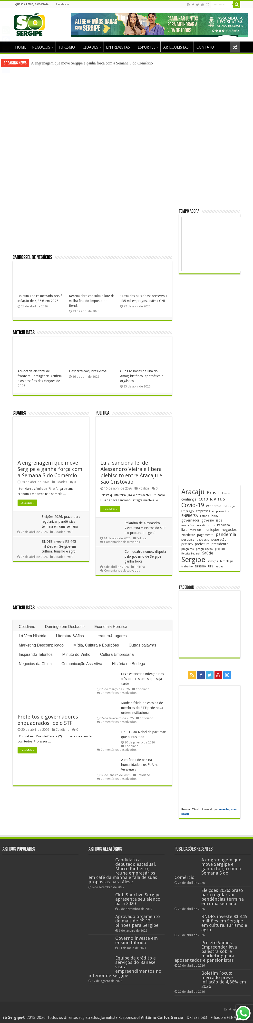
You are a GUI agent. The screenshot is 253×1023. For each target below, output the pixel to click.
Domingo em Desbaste (65, 627)
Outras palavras (142, 645)
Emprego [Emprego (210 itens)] (187, 511)
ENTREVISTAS (118, 47)
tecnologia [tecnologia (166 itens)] (226, 561)
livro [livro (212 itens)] (184, 530)
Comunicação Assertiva (81, 664)
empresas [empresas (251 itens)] (203, 511)
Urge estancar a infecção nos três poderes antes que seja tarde (142, 679)
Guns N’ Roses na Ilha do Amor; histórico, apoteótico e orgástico (141, 376)
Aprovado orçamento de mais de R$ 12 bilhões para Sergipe (137, 921)
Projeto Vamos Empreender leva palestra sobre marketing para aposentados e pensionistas (206, 951)
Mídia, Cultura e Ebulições (96, 645)
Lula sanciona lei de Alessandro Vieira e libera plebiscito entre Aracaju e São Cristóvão (131, 472)
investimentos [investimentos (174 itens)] (205, 525)
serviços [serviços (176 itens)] (212, 561)
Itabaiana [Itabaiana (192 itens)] (223, 525)
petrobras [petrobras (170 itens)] (203, 539)
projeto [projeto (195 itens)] (220, 549)
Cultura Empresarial (117, 654)
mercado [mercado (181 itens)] (196, 530)
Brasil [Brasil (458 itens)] (213, 492)
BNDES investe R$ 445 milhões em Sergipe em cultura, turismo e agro (59, 546)
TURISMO (66, 47)
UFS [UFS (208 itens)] (210, 566)
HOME (20, 47)
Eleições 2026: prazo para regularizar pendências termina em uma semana (61, 521)
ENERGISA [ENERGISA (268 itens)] (189, 515)
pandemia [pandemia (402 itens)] (226, 534)
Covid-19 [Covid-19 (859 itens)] (192, 505)
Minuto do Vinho (76, 654)
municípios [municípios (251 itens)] (211, 530)
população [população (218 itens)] (218, 539)
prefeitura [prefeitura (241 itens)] (202, 544)
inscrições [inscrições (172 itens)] (187, 525)
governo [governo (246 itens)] (208, 520)
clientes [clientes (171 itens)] (226, 493)
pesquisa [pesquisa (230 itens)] (188, 539)
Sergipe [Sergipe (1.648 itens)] (193, 559)
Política (102, 413)
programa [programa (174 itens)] (187, 549)
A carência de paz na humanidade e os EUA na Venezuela (139, 765)
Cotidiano (27, 627)
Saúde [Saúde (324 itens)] (207, 553)
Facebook (62, 4)
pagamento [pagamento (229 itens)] (205, 535)
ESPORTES (147, 47)
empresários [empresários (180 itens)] (220, 511)
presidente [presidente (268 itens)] (220, 544)
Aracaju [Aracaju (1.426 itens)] (192, 492)
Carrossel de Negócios (32, 258)
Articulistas (24, 333)
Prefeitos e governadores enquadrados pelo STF (48, 720)
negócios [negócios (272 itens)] (229, 529)
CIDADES (90, 47)
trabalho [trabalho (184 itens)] (187, 566)
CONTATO (205, 47)
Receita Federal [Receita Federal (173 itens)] (190, 553)
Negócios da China (35, 664)
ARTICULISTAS (176, 47)
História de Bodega (128, 664)
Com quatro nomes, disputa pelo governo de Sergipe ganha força (145, 556)
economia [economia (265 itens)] (213, 506)
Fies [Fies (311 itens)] (214, 515)
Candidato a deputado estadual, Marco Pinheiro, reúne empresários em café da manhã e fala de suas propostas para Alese (122, 870)
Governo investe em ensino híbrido (136, 940)
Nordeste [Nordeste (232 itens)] (188, 535)
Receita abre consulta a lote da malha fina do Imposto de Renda (92, 301)
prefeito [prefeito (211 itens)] (187, 544)
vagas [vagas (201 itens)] (219, 566)
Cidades (19, 413)
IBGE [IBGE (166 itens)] (219, 520)
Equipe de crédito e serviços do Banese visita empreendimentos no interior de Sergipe (124, 966)
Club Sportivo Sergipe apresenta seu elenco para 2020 (138, 899)
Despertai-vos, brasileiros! (88, 371)
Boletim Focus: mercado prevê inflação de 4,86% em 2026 (223, 980)
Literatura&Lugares (110, 636)
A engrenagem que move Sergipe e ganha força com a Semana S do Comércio (92, 63)
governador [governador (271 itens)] (190, 520)
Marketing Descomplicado (41, 645)
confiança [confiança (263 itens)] (188, 499)
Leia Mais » (27, 502)
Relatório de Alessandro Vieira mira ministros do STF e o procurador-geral (145, 528)
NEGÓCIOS (41, 47)
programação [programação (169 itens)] (204, 549)
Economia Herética (110, 627)
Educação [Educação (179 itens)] (230, 506)
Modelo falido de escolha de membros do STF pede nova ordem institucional (142, 708)
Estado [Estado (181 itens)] (204, 516)
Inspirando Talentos (35, 654)
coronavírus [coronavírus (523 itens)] (212, 499)
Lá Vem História (32, 636)
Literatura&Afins (70, 636)
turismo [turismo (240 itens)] (200, 566)
